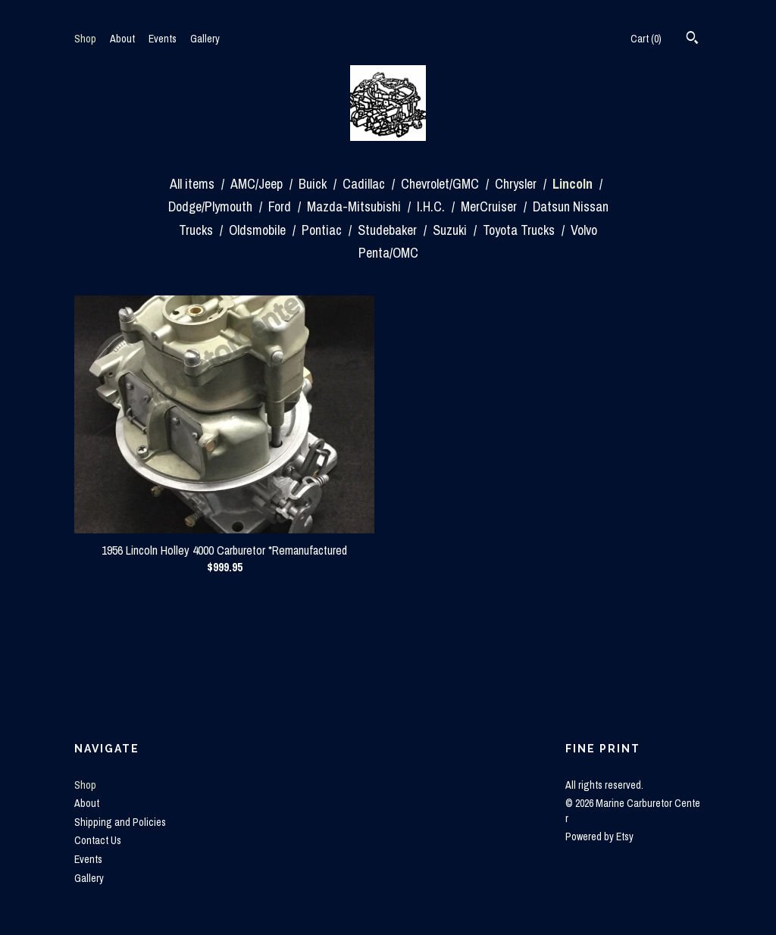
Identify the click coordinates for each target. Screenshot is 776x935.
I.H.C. (432, 206)
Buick (314, 183)
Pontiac (323, 229)
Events (163, 38)
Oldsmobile (259, 229)
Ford (281, 206)
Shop (85, 38)
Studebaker (389, 229)
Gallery (205, 38)
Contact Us (97, 840)
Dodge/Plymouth (211, 206)
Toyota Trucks (520, 229)
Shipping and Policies (120, 822)
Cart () (646, 38)
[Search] (692, 39)
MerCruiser (490, 206)
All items (193, 183)
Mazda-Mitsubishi (355, 206)
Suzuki (451, 229)
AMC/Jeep (258, 183)
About (122, 38)
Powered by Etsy (599, 836)
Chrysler (517, 183)
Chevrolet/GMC (441, 183)
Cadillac (365, 183)
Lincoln (574, 183)
